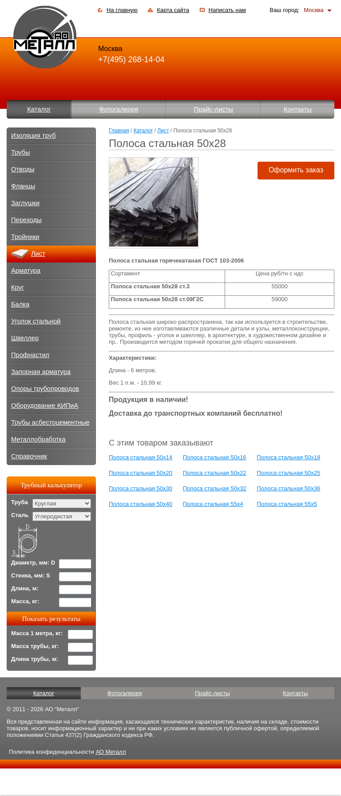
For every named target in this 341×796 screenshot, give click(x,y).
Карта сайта (173, 10)
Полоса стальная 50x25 (288, 473)
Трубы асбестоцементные (50, 422)
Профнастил (30, 354)
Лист (163, 130)
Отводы (23, 169)
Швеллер (25, 338)
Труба (19, 502)
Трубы (20, 152)
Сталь (19, 515)
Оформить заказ (296, 170)
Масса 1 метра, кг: (37, 633)
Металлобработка (38, 439)
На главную (122, 10)
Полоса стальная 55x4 (213, 504)
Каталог (39, 109)
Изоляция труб (33, 135)
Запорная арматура (41, 371)
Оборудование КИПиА (44, 405)
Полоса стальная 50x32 (214, 488)
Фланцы (23, 186)
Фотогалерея (118, 109)
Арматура (25, 270)
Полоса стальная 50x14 (140, 457)
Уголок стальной (36, 321)
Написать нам (227, 10)
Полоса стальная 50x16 (214, 457)
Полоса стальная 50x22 (214, 473)
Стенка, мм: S (30, 575)
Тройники (25, 236)
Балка (20, 304)
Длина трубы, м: (34, 659)
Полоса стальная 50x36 (288, 488)
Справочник (29, 456)
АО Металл (110, 751)
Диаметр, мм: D (33, 562)
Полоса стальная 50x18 (288, 457)
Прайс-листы (213, 109)
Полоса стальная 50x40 (140, 504)
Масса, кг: (25, 601)
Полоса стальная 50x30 (140, 488)
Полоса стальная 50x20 (140, 473)
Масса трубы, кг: (35, 646)
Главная (119, 130)
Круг (17, 287)
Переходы (26, 219)
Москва (313, 10)
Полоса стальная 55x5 (287, 504)
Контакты (298, 109)
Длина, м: (25, 588)
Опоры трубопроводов (45, 388)
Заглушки (25, 203)
